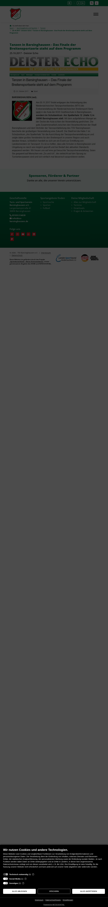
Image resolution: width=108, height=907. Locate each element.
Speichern (54, 891)
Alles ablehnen (19, 891)
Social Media (14, 879)
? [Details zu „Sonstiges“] (23, 883)
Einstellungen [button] (68, 900)
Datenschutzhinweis (53, 900)
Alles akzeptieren (88, 891)
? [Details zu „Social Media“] (25, 879)
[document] (54, 859)
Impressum (39, 900)
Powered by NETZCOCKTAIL (53, 905)
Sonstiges (13, 883)
